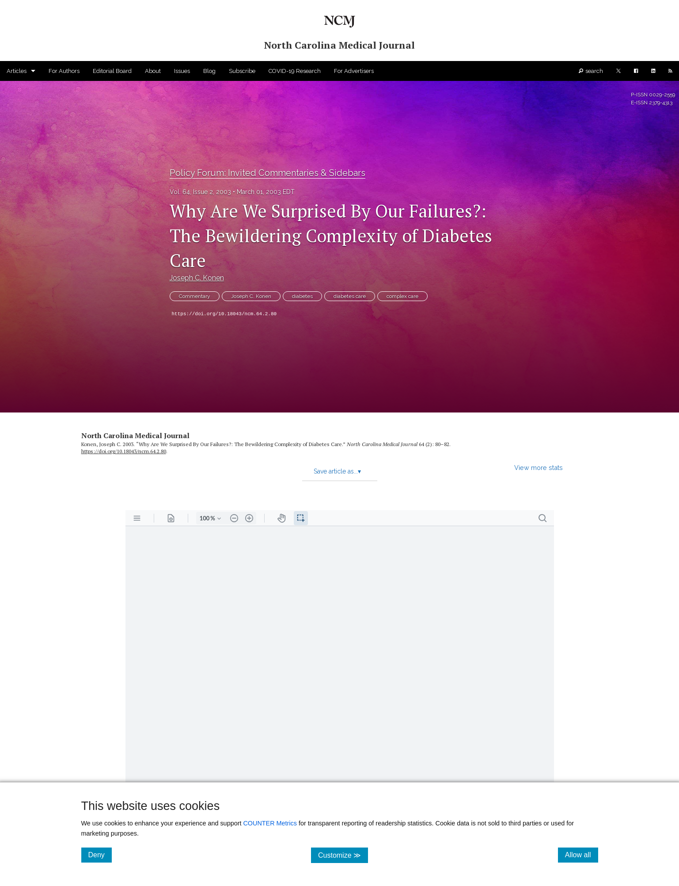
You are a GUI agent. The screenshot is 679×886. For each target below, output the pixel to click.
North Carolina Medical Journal (135, 435)
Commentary (194, 296)
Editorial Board (112, 71)
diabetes (302, 296)
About (153, 71)
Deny (100, 855)
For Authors (64, 71)
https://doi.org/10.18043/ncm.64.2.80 (224, 314)
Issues (182, 71)
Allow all (581, 855)
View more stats (538, 467)
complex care (402, 296)
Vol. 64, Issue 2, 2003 (200, 191)
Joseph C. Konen (197, 278)
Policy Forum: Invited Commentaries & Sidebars (267, 173)
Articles (17, 71)
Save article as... (337, 471)
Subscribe (242, 71)
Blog (209, 71)
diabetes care (350, 296)
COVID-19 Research (295, 71)
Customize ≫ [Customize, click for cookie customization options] (343, 855)
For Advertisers (354, 71)
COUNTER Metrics (270, 823)
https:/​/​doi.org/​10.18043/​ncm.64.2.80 (123, 451)
